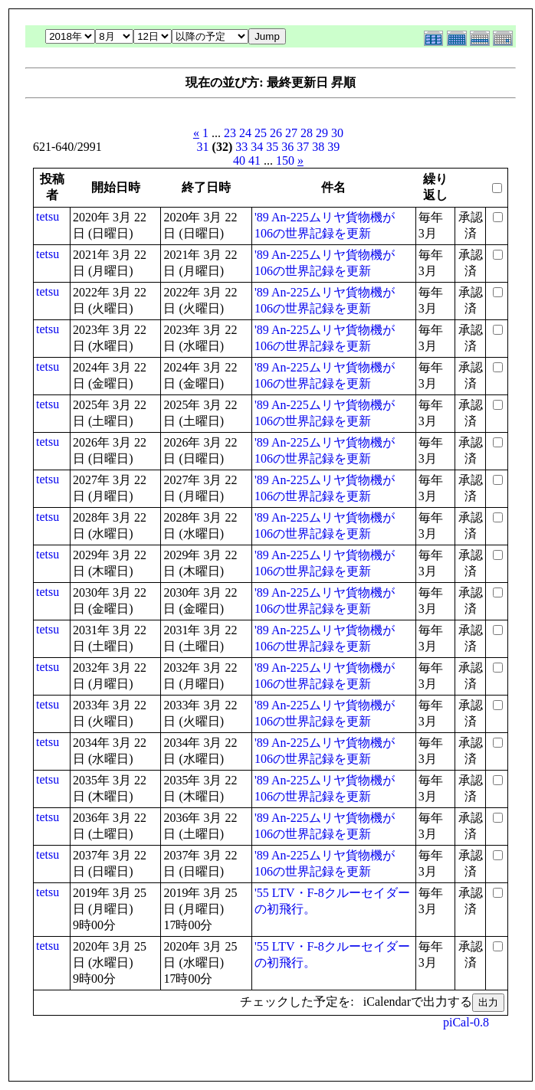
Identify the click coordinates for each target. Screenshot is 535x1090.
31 (203, 146)
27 (291, 132)
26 (276, 132)
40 (239, 160)
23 (230, 132)
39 (333, 146)
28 (306, 132)
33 (241, 146)
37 (303, 146)
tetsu (47, 216)
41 (254, 160)
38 (318, 146)
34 (257, 146)
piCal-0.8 (466, 1022)
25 (260, 132)
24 (245, 132)
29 (322, 132)
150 (285, 160)
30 (337, 132)
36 (287, 146)
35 (272, 146)
